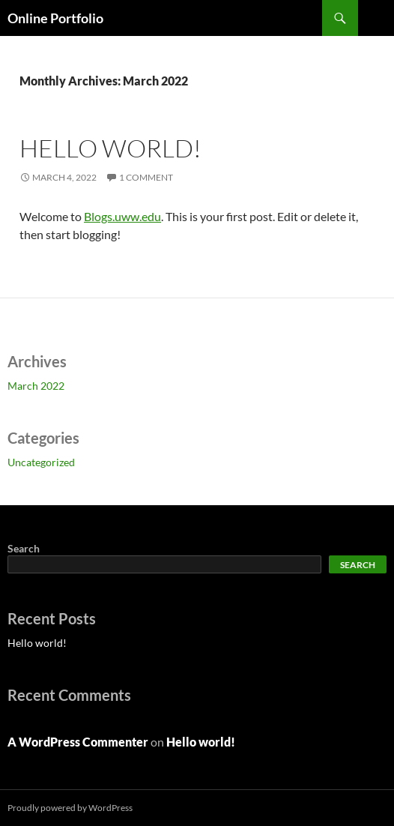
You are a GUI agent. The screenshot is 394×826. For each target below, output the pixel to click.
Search (23, 548)
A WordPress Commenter (77, 742)
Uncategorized (41, 462)
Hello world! (110, 148)
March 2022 (35, 385)
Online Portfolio (55, 18)
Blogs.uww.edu (122, 216)
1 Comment (146, 177)
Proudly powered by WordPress (70, 807)
